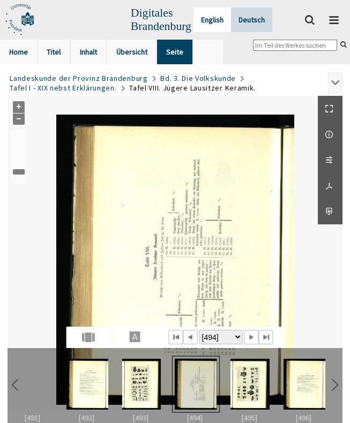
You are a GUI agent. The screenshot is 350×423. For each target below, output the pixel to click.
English (212, 20)
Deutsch (252, 20)
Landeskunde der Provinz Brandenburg (79, 78)
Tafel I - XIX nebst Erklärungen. (63, 88)
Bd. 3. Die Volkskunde (198, 78)
